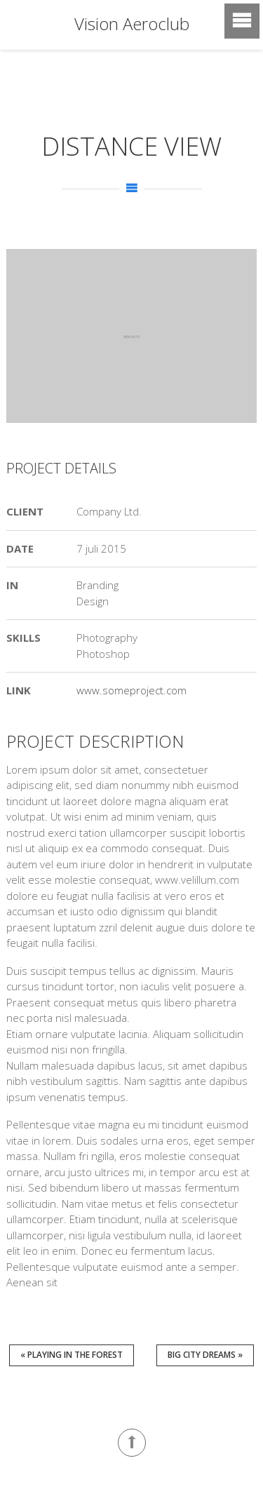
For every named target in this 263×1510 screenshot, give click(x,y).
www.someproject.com (131, 690)
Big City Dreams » (205, 1355)
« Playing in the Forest (71, 1355)
